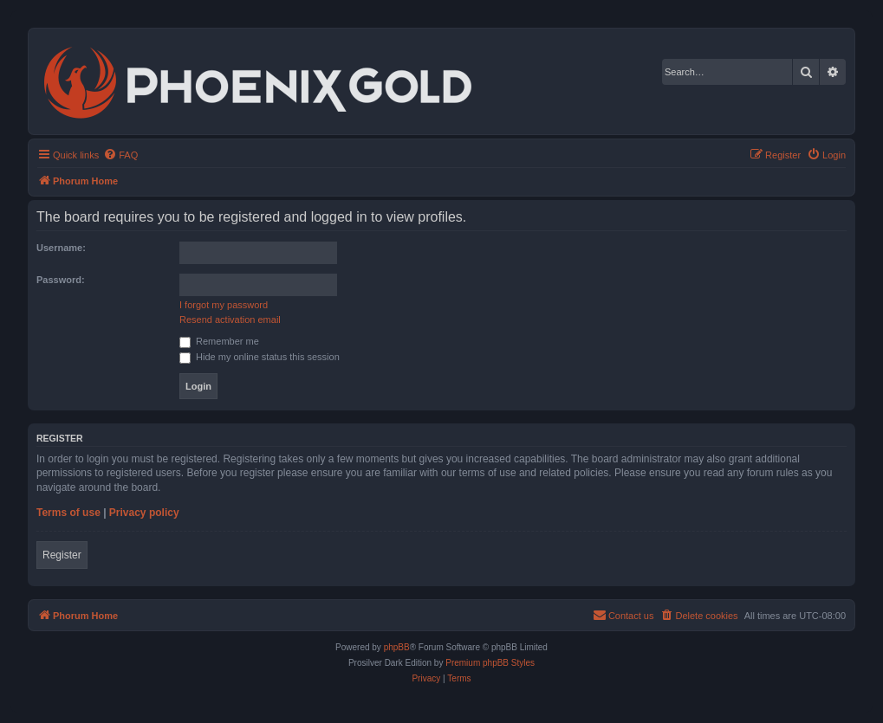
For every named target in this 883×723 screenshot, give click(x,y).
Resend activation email (230, 319)
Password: (60, 279)
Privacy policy (144, 513)
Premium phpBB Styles (490, 663)
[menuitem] (120, 155)
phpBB (397, 647)
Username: (61, 247)
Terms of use (68, 513)
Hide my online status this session (259, 357)
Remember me (219, 341)
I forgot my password (223, 305)
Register (61, 555)
